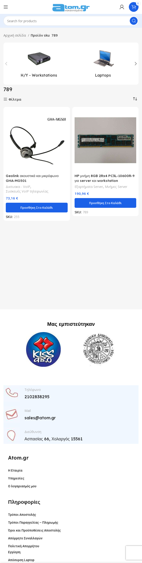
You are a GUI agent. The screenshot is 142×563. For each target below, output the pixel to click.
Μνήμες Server (116, 186)
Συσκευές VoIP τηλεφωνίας (27, 191)
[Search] (71, 21)
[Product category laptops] (103, 63)
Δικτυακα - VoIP (18, 186)
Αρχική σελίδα (15, 35)
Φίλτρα (15, 99)
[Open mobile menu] (5, 7)
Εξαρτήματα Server (89, 186)
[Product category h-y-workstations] (39, 63)
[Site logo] (71, 6)
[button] (37, 207)
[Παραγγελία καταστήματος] (135, 98)
